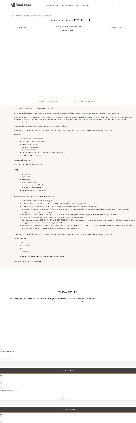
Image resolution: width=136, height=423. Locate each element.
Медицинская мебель (22, 15)
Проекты (63, 5)
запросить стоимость (47, 114)
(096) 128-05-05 (71, 332)
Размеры (29, 122)
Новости (71, 5)
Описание (19, 122)
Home (12, 15)
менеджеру (82, 126)
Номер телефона (5, 360)
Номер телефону (68, 399)
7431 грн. (71, 30)
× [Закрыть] (1, 348)
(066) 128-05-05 (71, 330)
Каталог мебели (52, 5)
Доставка (51, 122)
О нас (79, 5)
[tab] (19, 122)
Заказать (65, 30)
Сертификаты (40, 122)
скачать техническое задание (82, 114)
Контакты (86, 5)
